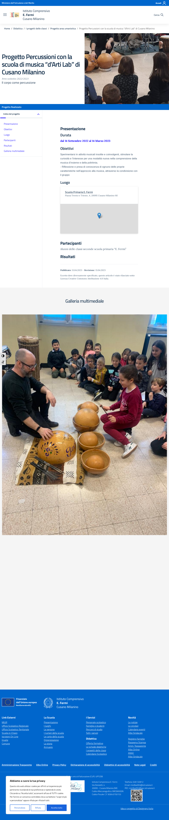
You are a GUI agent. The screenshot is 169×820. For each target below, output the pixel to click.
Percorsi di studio (94, 544)
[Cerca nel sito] (158, 15)
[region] (38, 795)
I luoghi (47, 540)
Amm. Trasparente (137, 561)
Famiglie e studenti (95, 540)
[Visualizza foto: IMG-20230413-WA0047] (127, 344)
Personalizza (19, 807)
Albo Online (134, 564)
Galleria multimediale (14, 151)
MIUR (4, 537)
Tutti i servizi (92, 548)
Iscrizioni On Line (10, 551)
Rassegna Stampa (137, 557)
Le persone (49, 544)
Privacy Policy (59, 579)
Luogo (7, 134)
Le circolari (133, 540)
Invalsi (5, 555)
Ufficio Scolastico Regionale (15, 540)
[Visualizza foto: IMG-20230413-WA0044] (42, 367)
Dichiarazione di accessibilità (85, 579)
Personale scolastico (96, 537)
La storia (48, 558)
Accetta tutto (56, 807)
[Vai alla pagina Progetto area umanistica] (63, 28)
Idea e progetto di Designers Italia (137, 623)
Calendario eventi (136, 544)
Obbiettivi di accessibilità (117, 579)
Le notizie (133, 537)
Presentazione (11, 124)
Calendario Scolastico (96, 569)
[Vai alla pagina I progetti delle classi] (36, 28)
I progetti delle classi (96, 565)
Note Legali (140, 579)
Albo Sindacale (135, 548)
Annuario (48, 562)
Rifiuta (38, 807)
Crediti (153, 579)
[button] (21, 114)
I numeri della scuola (54, 548)
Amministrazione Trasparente (17, 579)
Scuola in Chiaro (9, 548)
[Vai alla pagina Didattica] (18, 28)
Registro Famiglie (136, 553)
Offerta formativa (94, 558)
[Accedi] (161, 3)
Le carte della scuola (54, 551)
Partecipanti (10, 140)
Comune (6, 558)
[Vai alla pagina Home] (7, 28)
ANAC (131, 568)
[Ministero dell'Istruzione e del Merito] (18, 2)
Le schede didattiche (96, 562)
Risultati (8, 145)
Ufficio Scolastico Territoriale (15, 544)
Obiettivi (8, 129)
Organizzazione (51, 555)
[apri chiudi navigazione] (5, 15)
